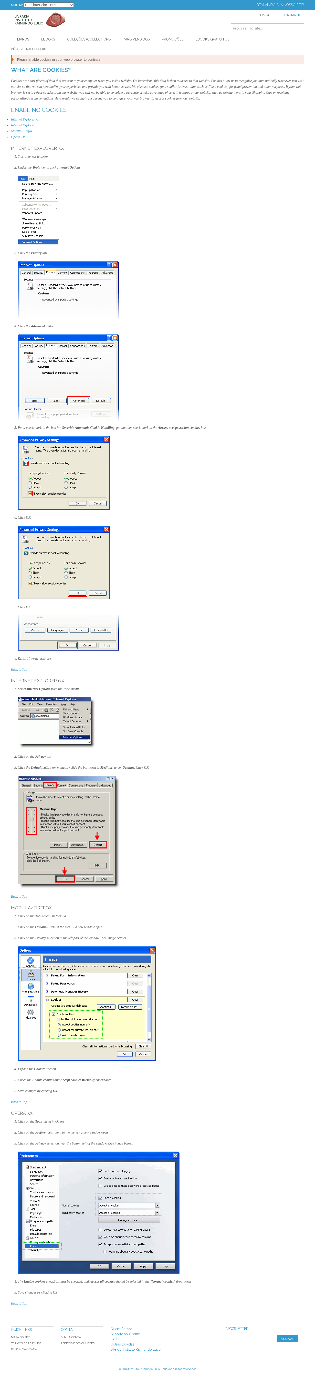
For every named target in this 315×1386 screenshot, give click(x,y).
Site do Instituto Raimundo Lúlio (136, 1349)
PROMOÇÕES (172, 39)
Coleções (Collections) (89, 39)
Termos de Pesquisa (26, 1343)
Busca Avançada (24, 1349)
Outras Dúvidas (122, 1344)
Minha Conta (71, 1337)
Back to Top (19, 669)
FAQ (114, 1339)
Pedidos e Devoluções (77, 1343)
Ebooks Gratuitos (212, 39)
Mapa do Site (20, 1337)
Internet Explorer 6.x (25, 125)
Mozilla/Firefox (21, 131)
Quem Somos (122, 1329)
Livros (23, 39)
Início (15, 49)
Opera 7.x (18, 137)
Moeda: (17, 5)
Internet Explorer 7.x (25, 119)
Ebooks (48, 39)
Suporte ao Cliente (125, 1334)
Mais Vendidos (137, 39)
